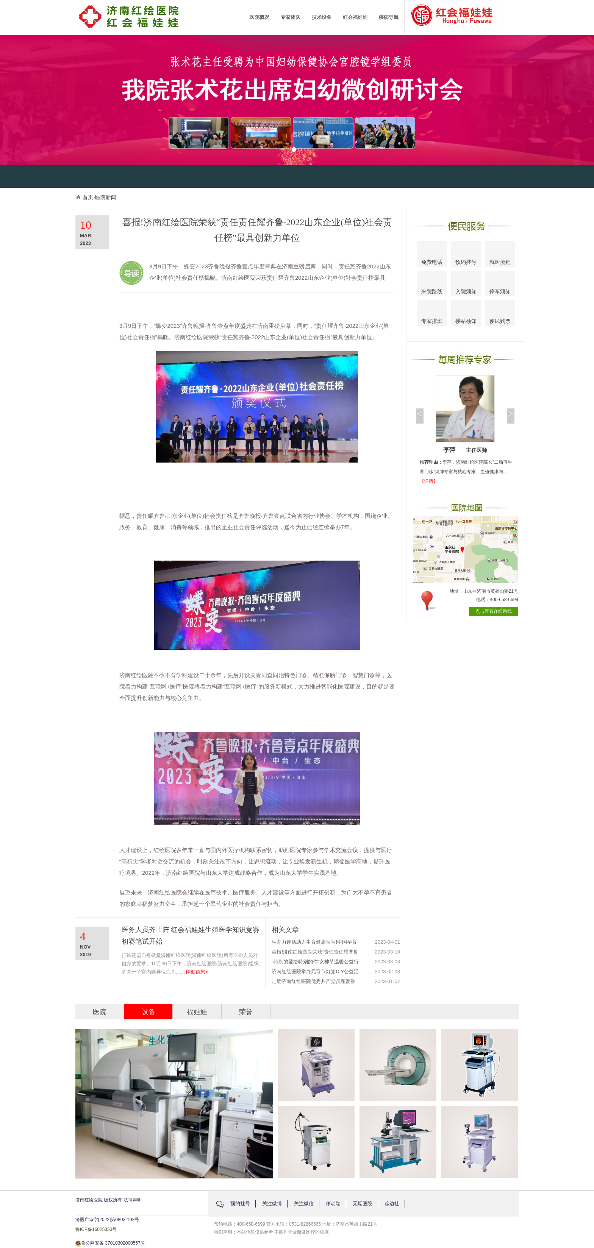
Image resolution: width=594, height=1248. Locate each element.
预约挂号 (466, 255)
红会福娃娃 (355, 17)
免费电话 (431, 255)
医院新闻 (105, 197)
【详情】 (429, 481)
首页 (88, 197)
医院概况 (259, 17)
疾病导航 (389, 17)
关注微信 (304, 1203)
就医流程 (500, 255)
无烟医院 (362, 1203)
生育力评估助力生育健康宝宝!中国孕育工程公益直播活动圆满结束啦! (314, 942)
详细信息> (197, 972)
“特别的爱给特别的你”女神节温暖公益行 (315, 961)
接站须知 (466, 314)
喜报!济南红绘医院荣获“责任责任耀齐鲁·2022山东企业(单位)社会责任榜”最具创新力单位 (315, 952)
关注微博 (272, 1203)
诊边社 (392, 1203)
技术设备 (321, 17)
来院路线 (431, 284)
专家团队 (290, 17)
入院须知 (466, 284)
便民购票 (500, 314)
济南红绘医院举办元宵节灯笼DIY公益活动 (315, 972)
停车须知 (500, 284)
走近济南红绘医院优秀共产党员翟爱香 (313, 981)
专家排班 (431, 314)
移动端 (333, 1203)
